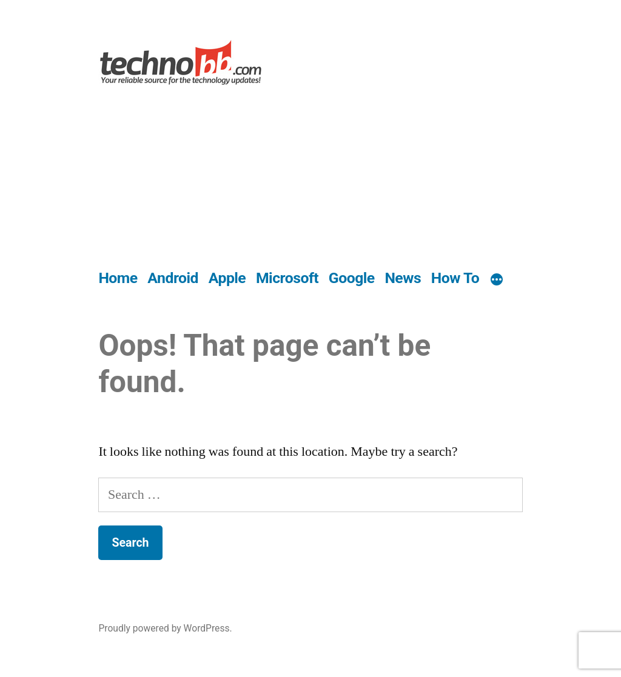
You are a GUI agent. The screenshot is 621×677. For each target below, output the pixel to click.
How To (455, 278)
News (402, 278)
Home (117, 278)
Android (172, 278)
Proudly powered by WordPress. (165, 628)
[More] (496, 280)
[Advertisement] (311, 178)
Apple (227, 278)
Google (352, 278)
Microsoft (287, 278)
